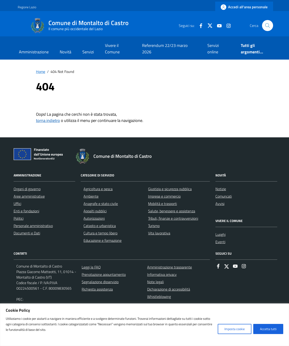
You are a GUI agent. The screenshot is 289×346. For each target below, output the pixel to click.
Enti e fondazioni (26, 211)
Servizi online (213, 48)
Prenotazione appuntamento (104, 274)
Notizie (220, 189)
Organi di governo (27, 189)
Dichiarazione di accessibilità (168, 289)
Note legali (155, 282)
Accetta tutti (268, 328)
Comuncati (223, 196)
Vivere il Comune (112, 48)
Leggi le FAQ (91, 267)
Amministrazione (34, 52)
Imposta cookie (234, 328)
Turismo (154, 225)
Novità (65, 52)
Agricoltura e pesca (98, 189)
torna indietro (48, 120)
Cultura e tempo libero (100, 233)
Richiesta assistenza (97, 289)
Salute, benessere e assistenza (171, 211)
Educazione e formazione (102, 240)
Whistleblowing (159, 296)
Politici (19, 218)
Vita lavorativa (159, 233)
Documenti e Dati (27, 233)
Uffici (17, 203)
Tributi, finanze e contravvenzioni (173, 218)
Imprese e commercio (164, 196)
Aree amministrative (29, 196)
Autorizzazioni (94, 218)
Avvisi (219, 203)
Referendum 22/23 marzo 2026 (165, 48)
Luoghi (220, 234)
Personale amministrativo (33, 225)
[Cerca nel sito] (267, 25)
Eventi (220, 242)
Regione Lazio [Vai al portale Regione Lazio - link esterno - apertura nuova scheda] (27, 7)
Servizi (88, 52)
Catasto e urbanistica (99, 225)
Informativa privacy (162, 274)
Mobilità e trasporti (162, 203)
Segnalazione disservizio (100, 282)
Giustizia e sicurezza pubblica (170, 189)
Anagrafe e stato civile (100, 203)
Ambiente (90, 196)
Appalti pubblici (95, 211)
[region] (144, 324)
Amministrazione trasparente (169, 267)
